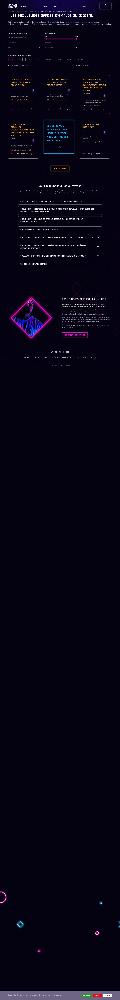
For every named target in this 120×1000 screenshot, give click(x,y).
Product (70, 59)
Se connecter (105, 6)
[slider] (46, 39)
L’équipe (27, 357)
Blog (93, 5)
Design (59, 59)
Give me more (60, 168)
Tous (11, 59)
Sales (37, 59)
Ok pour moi (86, 995)
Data (19, 59)
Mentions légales (67, 357)
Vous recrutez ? (73, 5)
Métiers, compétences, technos (18, 33)
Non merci (97, 995)
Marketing (48, 59)
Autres (80, 59)
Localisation (12, 43)
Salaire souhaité (50, 33)
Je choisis (107, 995)
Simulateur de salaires (25, 5)
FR (94, 357)
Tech (28, 59)
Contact (84, 357)
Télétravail (49, 43)
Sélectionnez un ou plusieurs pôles (20, 56)
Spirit (38, 5)
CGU (77, 357)
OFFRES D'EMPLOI (45, 5)
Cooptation (36, 357)
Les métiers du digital (51, 357)
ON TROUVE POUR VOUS (75, 335)
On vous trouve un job (59, 5)
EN (91, 357)
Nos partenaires (83, 5)
